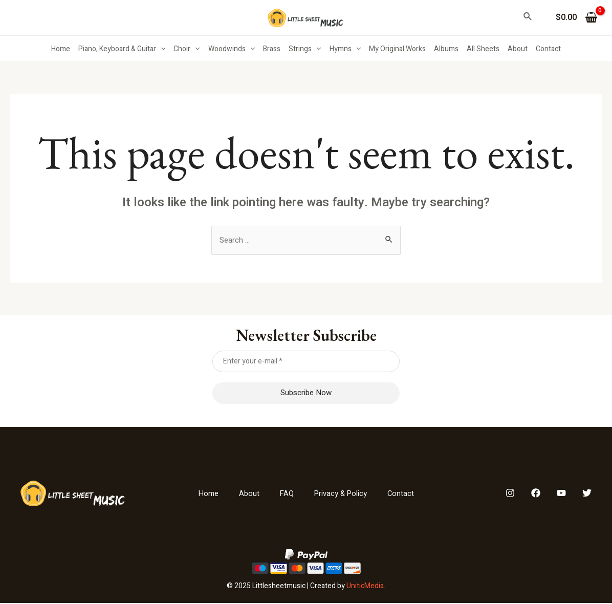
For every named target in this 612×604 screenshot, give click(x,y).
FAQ (285, 494)
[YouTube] (561, 494)
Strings (305, 49)
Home (60, 49)
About (518, 49)
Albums (446, 49)
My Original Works (397, 49)
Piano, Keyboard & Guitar (121, 49)
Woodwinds (231, 49)
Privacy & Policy (341, 494)
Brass (271, 49)
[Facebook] (535, 494)
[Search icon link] (528, 17)
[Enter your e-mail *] (306, 362)
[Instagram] (510, 494)
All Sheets (483, 49)
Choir (186, 49)
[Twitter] (587, 494)
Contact (548, 49)
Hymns (345, 49)
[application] (160, 49)
